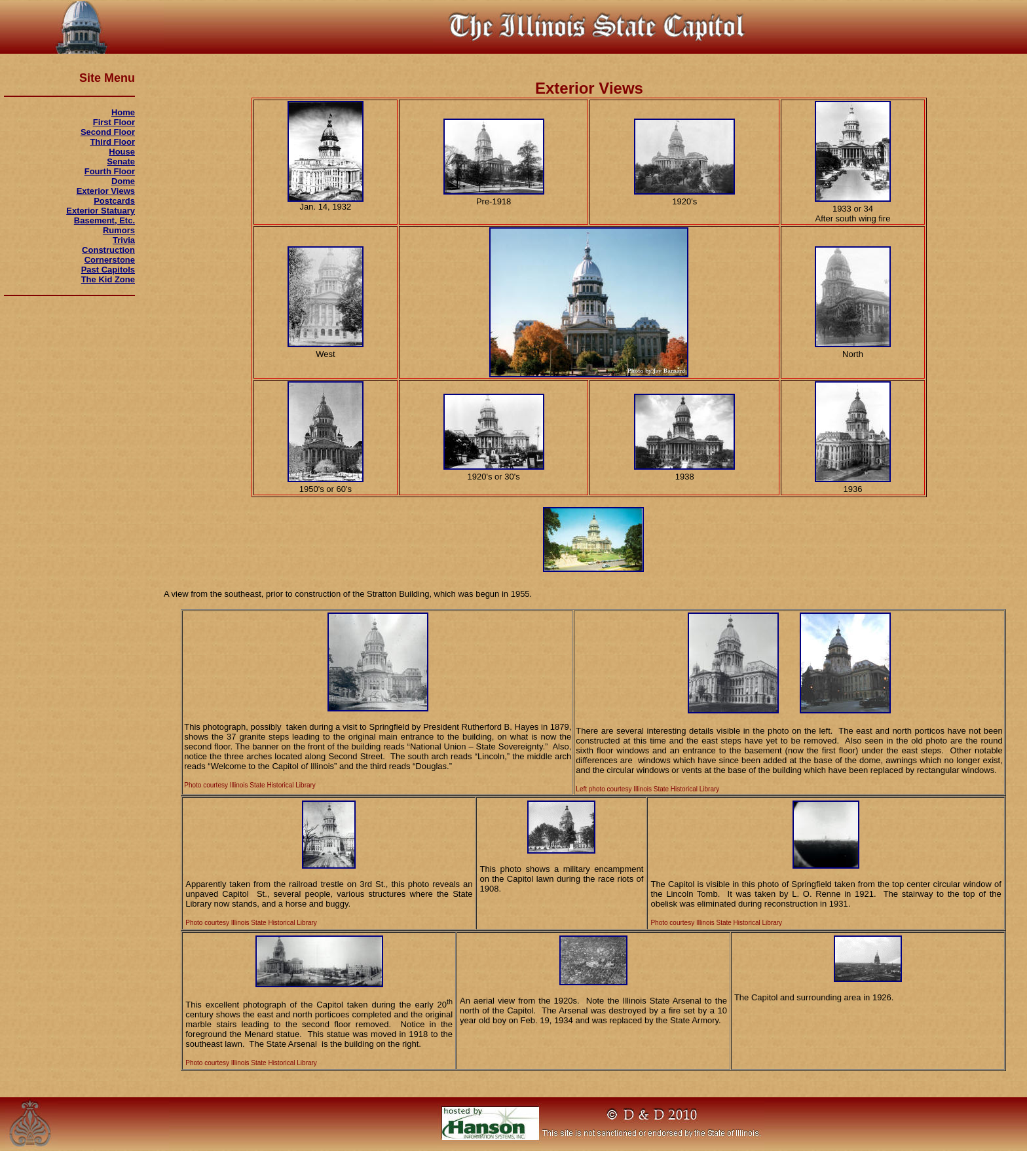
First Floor (114, 122)
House (122, 152)
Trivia (124, 240)
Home (123, 112)
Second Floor (108, 132)
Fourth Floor (109, 171)
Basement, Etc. (104, 220)
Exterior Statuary (100, 211)
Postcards (114, 201)
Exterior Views (106, 191)
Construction (108, 250)
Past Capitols (108, 269)
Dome (123, 181)
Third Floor (112, 142)
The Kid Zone (108, 279)
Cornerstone (109, 260)
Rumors (119, 230)
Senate (121, 161)
